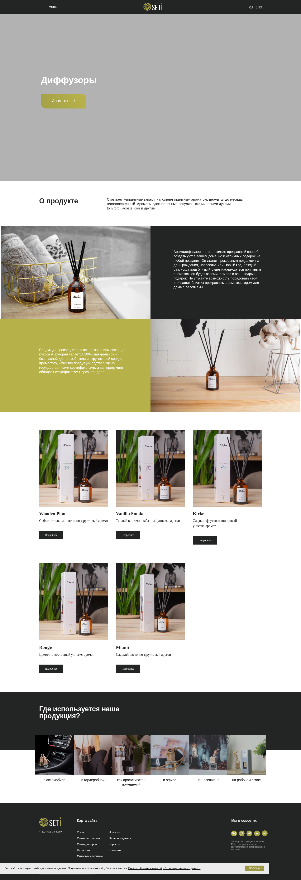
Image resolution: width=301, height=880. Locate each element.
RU (251, 7)
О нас (81, 832)
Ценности (83, 850)
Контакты (115, 850)
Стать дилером (87, 844)
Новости (114, 832)
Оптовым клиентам (90, 856)
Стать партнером (88, 838)
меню (53, 7)
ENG (259, 7)
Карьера (114, 844)
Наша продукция (120, 838)
